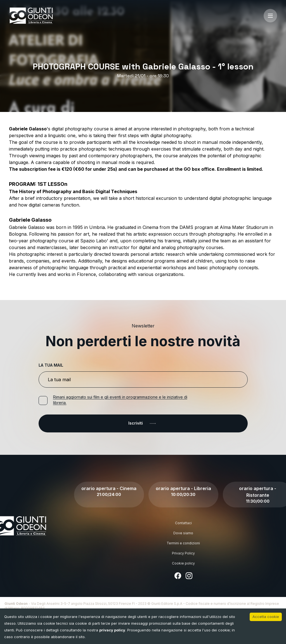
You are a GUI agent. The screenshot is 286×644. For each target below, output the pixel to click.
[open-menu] (270, 15)
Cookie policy (183, 563)
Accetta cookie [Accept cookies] (265, 616)
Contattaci (183, 523)
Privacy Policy (183, 553)
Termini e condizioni (183, 543)
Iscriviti (143, 423)
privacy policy (112, 630)
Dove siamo (183, 533)
